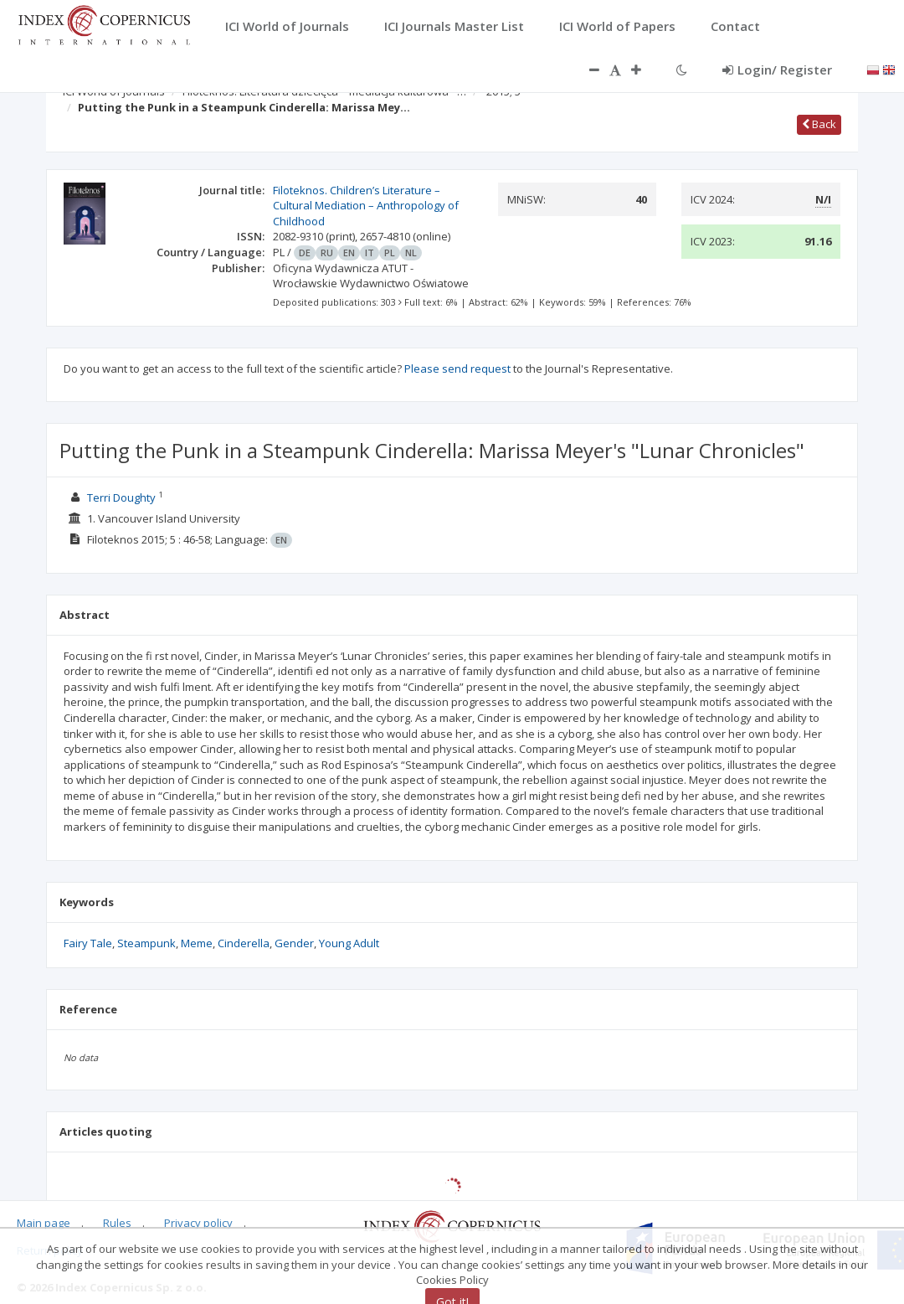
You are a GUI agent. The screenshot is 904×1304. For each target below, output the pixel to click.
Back (819, 123)
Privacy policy (198, 1222)
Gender (294, 943)
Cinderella (244, 943)
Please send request (457, 368)
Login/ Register (777, 69)
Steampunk (146, 943)
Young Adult (349, 943)
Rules (117, 1222)
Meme (197, 943)
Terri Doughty (121, 497)
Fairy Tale (88, 943)
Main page (43, 1222)
